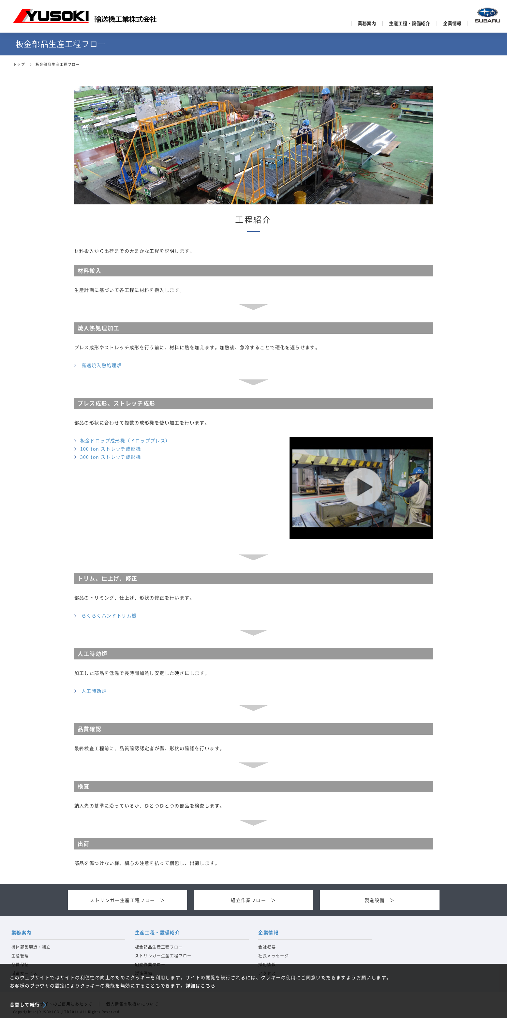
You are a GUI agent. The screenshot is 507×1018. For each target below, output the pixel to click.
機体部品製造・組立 (31, 947)
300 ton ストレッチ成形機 (110, 457)
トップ (19, 64)
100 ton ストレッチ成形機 (110, 449)
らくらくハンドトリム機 (109, 615)
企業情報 (452, 23)
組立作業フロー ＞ (253, 900)
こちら (208, 985)
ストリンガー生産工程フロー (163, 956)
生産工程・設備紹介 (409, 23)
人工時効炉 (94, 691)
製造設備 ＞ (380, 900)
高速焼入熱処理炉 (102, 365)
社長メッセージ (273, 956)
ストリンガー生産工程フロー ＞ (127, 900)
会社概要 (267, 947)
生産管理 (20, 956)
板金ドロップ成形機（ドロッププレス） (125, 440)
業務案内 (367, 23)
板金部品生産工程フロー (159, 947)
